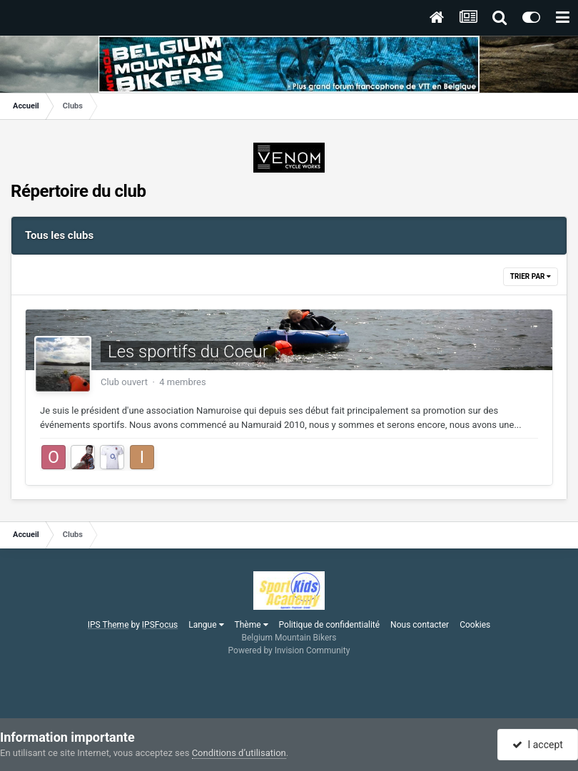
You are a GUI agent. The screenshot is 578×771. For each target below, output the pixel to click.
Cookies (475, 625)
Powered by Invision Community (289, 650)
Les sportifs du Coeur (188, 352)
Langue (205, 625)
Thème (251, 625)
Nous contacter (419, 625)
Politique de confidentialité (329, 625)
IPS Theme (108, 625)
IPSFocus (160, 625)
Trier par (530, 276)
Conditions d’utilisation (239, 752)
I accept (537, 744)
